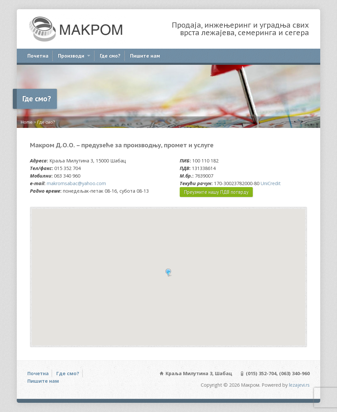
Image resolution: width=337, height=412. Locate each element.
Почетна (37, 55)
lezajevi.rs (299, 385)
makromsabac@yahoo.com (76, 183)
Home (27, 122)
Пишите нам (145, 55)
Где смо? (110, 55)
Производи (74, 56)
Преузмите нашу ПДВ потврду (216, 192)
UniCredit (271, 183)
